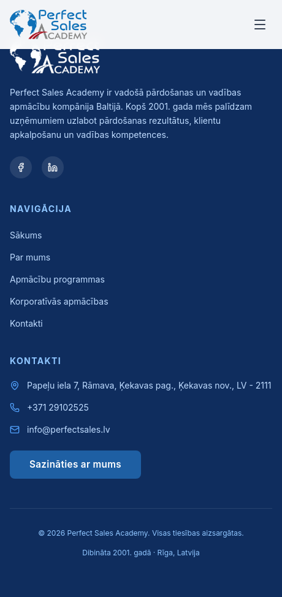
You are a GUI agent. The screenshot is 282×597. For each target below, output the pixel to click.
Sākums (26, 235)
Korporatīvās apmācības (59, 301)
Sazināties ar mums (75, 464)
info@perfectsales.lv (68, 429)
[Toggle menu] (260, 24)
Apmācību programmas (57, 279)
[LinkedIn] (53, 167)
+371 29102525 (58, 407)
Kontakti (26, 323)
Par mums (30, 257)
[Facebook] (21, 167)
